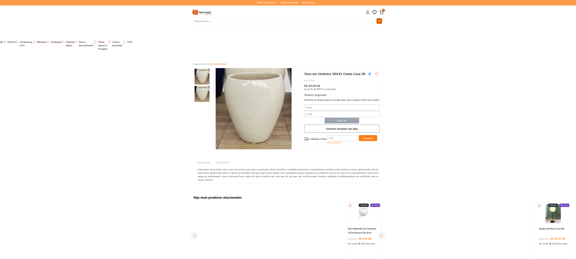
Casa (210, 64)
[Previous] (194, 235)
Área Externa (220, 64)
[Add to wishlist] (377, 74)
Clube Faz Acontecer (266, 2)
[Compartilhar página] (369, 74)
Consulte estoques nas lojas (342, 128)
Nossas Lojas (308, 2)
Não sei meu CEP (334, 142)
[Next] (381, 235)
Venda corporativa (289, 2)
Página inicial (199, 64)
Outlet (125, 42)
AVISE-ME (342, 120)
